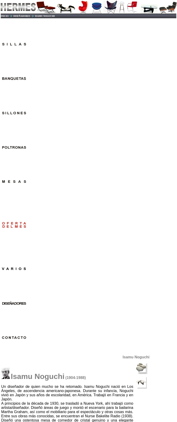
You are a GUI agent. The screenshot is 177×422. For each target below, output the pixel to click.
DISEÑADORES (21, 16)
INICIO (5, 16)
